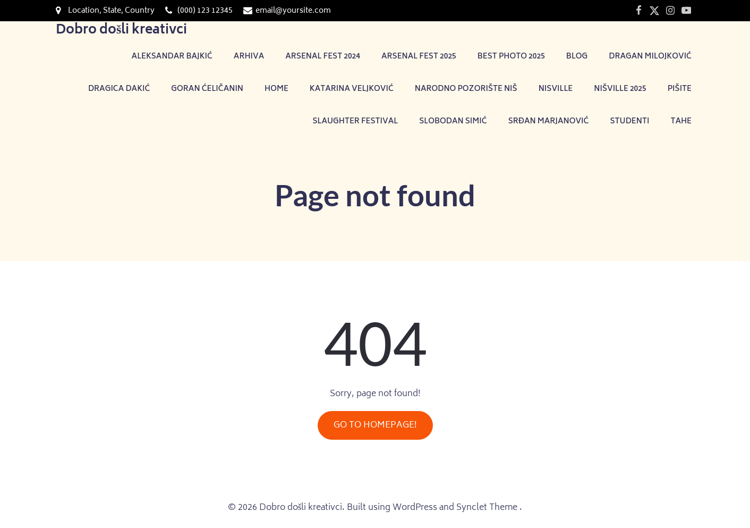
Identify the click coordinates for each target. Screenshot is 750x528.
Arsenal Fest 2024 (322, 56)
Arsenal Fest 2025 (418, 56)
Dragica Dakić (119, 89)
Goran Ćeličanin (207, 89)
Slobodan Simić (453, 121)
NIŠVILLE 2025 (620, 89)
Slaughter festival (355, 121)
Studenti (629, 121)
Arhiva (249, 56)
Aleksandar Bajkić (172, 56)
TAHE (681, 121)
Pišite (680, 89)
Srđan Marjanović (548, 121)
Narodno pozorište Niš (466, 89)
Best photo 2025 (511, 56)
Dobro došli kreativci (121, 30)
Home (276, 89)
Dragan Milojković (650, 56)
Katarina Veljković (352, 89)
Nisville (556, 89)
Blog (576, 56)
